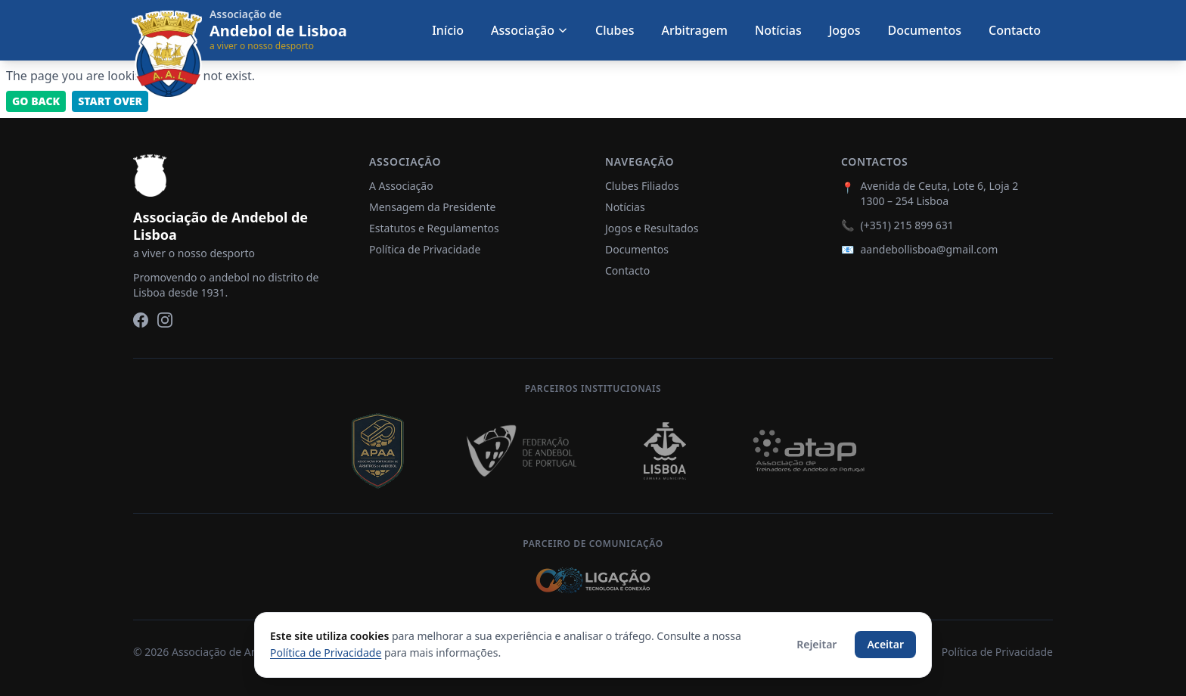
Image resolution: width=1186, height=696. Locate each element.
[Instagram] (164, 320)
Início (448, 30)
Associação (529, 30)
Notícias (778, 30)
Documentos (924, 30)
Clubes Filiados (642, 186)
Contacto (1015, 30)
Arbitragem (694, 30)
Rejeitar (816, 644)
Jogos (845, 30)
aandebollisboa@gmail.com (929, 249)
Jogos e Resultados (652, 228)
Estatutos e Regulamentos (434, 228)
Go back (36, 101)
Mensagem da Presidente (432, 207)
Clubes (614, 30)
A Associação (401, 186)
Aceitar (885, 644)
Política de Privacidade (424, 249)
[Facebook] (140, 320)
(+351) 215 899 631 (906, 225)
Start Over (110, 101)
